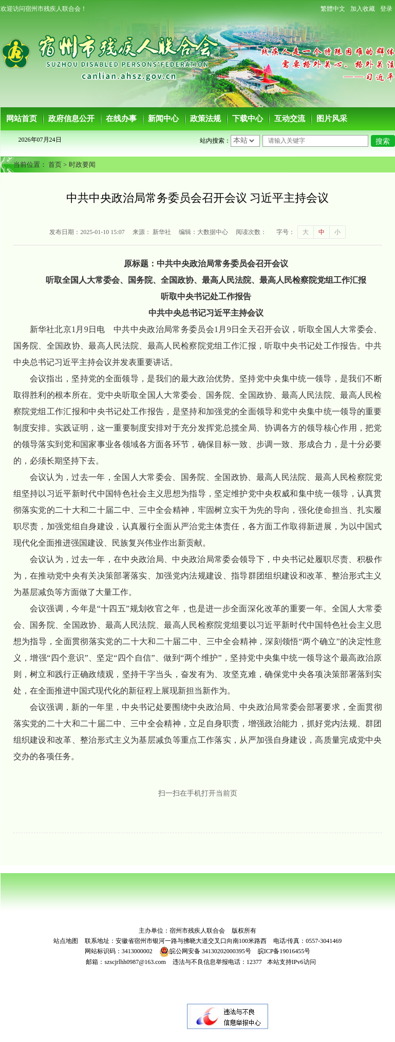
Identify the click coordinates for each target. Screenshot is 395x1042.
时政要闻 (82, 164)
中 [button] (321, 232)
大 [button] (306, 232)
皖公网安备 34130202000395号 (205, 951)
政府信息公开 (71, 118)
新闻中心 (163, 118)
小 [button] (337, 232)
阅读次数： (251, 232)
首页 (55, 164)
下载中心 (247, 118)
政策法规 (205, 118)
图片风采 (331, 118)
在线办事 (121, 118)
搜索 (382, 141)
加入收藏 (362, 8)
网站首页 (21, 118)
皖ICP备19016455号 (284, 951)
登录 (386, 8)
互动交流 (289, 118)
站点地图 (65, 940)
